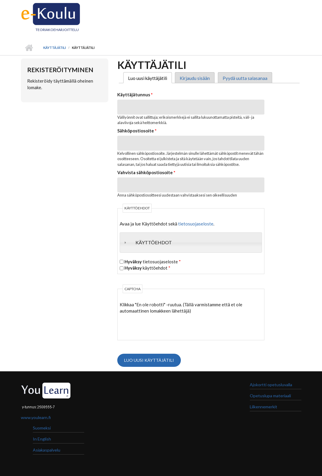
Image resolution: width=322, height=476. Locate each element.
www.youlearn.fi (36, 417)
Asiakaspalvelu (46, 449)
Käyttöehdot (153, 242)
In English (42, 438)
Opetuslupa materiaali (270, 395)
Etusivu (29, 47)
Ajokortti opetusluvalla (271, 384)
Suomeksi (42, 427)
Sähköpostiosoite (137, 130)
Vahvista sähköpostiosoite (146, 172)
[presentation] (165, 326)
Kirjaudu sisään (195, 78)
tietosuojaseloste (195, 223)
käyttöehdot (147, 268)
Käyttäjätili (54, 48)
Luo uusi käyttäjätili (150, 78)
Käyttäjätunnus (135, 94)
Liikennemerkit (263, 406)
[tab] (191, 242)
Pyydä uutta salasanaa (245, 78)
